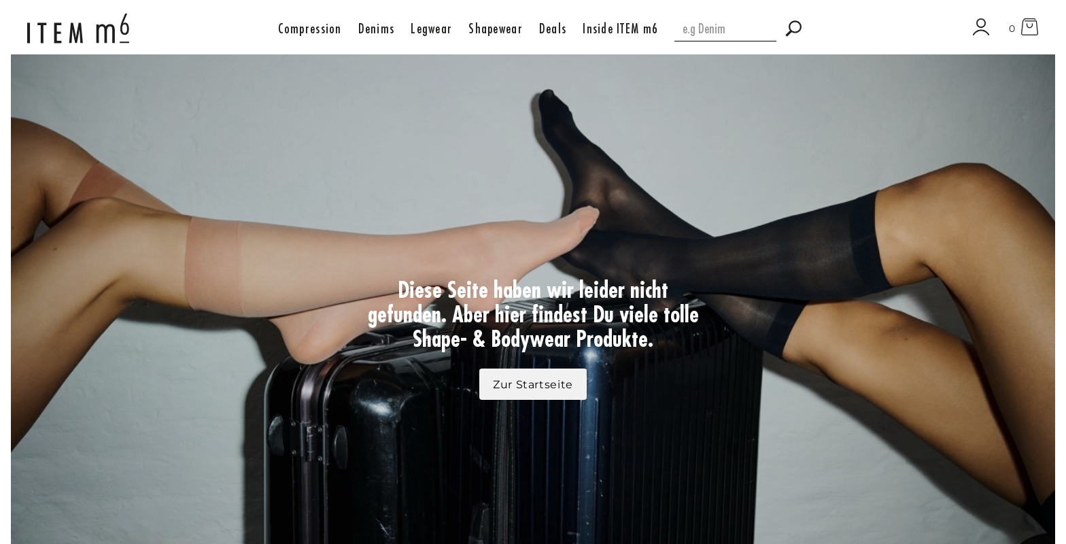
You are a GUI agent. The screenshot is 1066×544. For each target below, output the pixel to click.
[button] (310, 28)
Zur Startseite (533, 384)
